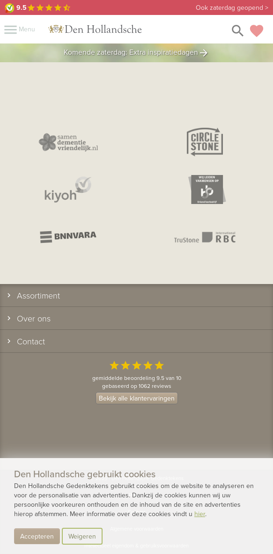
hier (199, 513)
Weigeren (82, 536)
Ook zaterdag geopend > (232, 7)
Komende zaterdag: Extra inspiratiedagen (136, 52)
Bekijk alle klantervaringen (137, 398)
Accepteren (37, 536)
